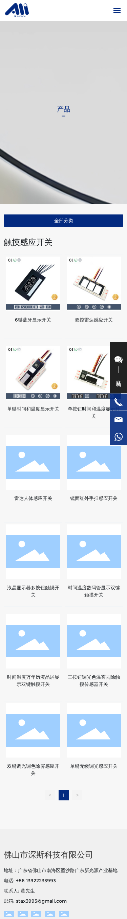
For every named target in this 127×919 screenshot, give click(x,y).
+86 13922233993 (36, 881)
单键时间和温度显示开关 (33, 409)
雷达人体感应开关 (33, 498)
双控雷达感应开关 (94, 320)
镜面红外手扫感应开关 (94, 498)
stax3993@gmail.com (41, 901)
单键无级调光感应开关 (94, 766)
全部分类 (63, 221)
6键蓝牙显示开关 (33, 320)
